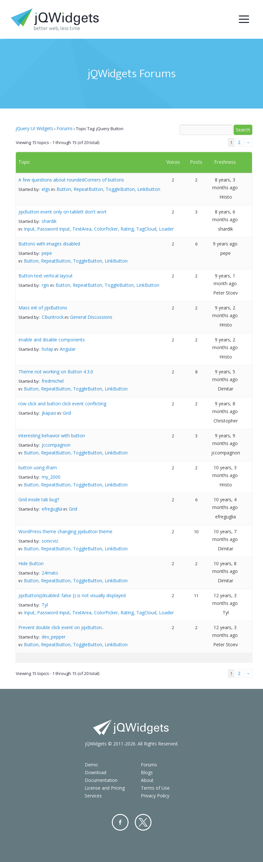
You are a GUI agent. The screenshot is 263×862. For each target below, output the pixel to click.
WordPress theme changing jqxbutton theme (65, 531)
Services (93, 796)
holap (47, 349)
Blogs (147, 772)
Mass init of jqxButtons (42, 308)
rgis (45, 285)
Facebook (120, 822)
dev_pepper (54, 637)
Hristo (225, 197)
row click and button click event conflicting (62, 403)
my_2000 (51, 477)
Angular (68, 349)
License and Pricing (105, 788)
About (147, 780)
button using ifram (37, 467)
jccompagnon (56, 445)
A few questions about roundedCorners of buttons (71, 180)
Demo (91, 765)
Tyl (45, 605)
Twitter (143, 822)
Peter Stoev (225, 293)
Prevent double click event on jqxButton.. (61, 627)
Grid (67, 413)
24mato (50, 573)
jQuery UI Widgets (34, 128)
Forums (65, 128)
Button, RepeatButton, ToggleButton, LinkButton (108, 189)
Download (95, 772)
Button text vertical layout (45, 276)
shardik (49, 221)
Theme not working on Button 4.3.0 (55, 372)
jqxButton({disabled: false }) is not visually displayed (72, 595)
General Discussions (91, 317)
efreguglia (52, 509)
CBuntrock (53, 317)
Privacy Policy (155, 796)
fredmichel (53, 381)
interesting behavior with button (51, 435)
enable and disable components (51, 340)
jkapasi (49, 413)
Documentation (101, 780)
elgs (46, 189)
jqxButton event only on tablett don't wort (62, 212)
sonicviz (50, 541)
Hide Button (31, 563)
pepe (47, 253)
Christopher (226, 421)
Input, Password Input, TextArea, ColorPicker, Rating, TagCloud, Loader (99, 229)
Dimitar (225, 389)
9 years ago (225, 244)
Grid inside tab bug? (38, 499)
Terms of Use (155, 788)
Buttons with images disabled (49, 244)
